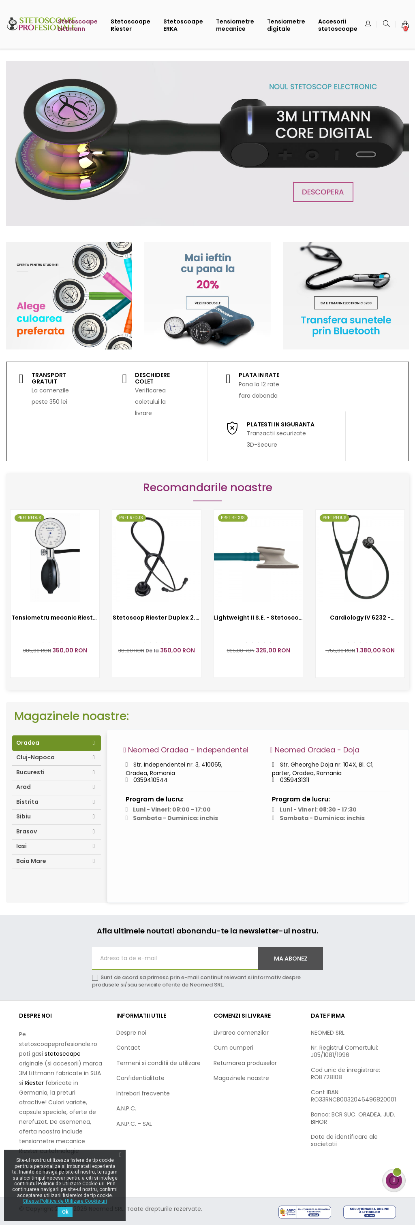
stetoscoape (63, 1054)
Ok (65, 1212)
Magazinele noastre (241, 1078)
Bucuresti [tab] (30, 772)
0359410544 (150, 780)
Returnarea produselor (245, 1063)
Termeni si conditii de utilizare (158, 1063)
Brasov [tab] (26, 831)
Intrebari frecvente (143, 1093)
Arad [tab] (23, 787)
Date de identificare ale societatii (344, 1140)
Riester (35, 1083)
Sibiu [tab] (23, 816)
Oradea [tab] (27, 743)
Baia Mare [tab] (31, 861)
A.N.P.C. (126, 1108)
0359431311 (294, 780)
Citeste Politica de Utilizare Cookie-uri (65, 1201)
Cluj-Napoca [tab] (35, 757)
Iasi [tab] (21, 846)
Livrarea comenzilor (241, 1033)
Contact (128, 1048)
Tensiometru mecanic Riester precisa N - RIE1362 (55, 618)
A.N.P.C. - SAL (134, 1124)
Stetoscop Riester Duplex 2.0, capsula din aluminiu (157, 618)
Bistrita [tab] (27, 802)
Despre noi (131, 1033)
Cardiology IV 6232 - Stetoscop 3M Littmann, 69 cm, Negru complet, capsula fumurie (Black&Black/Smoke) (360, 618)
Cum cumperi (233, 1048)
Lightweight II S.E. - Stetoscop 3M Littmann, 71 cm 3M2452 (258, 618)
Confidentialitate (140, 1078)
